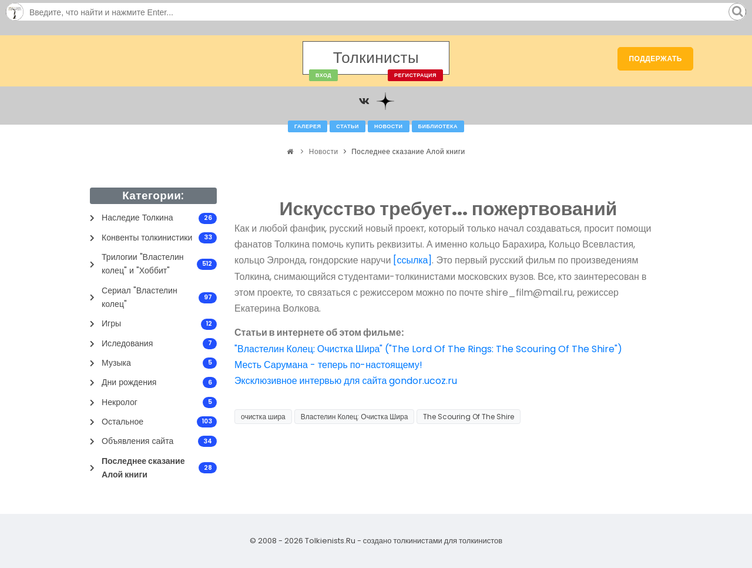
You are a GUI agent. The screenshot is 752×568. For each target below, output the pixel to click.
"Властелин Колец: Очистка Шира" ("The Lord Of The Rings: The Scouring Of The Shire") (428, 349)
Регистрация (415, 75)
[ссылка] (412, 260)
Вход (323, 75)
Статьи (347, 126)
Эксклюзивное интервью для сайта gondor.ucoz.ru (345, 380)
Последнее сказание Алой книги (408, 151)
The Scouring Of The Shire (468, 417)
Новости (388, 126)
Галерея (307, 126)
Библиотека (438, 126)
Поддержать (655, 59)
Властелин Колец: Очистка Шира (354, 417)
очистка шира (263, 417)
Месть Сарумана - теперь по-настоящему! (328, 365)
